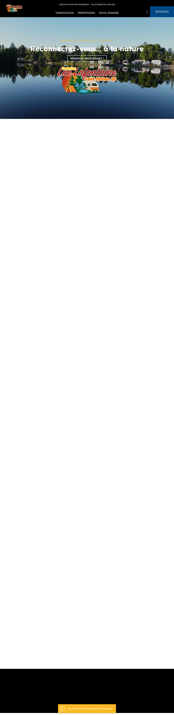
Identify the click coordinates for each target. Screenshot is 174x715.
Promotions (86, 12)
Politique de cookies (103, 4)
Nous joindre (109, 12)
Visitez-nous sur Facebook (74, 4)
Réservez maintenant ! (87, 58)
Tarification (64, 12)
